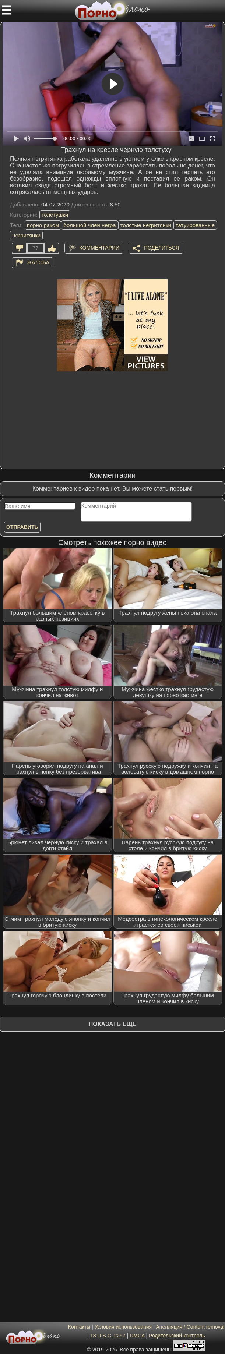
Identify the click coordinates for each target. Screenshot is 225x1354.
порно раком (43, 225)
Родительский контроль (177, 1336)
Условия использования (123, 1327)
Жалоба (38, 262)
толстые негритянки (145, 225)
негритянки (26, 235)
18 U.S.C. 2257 (108, 1336)
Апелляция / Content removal (190, 1327)
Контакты (79, 1327)
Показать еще (112, 1024)
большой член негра (89, 225)
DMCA (137, 1336)
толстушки (55, 215)
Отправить (22, 527)
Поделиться (161, 248)
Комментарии (100, 248)
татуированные (195, 225)
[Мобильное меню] (7, 10)
